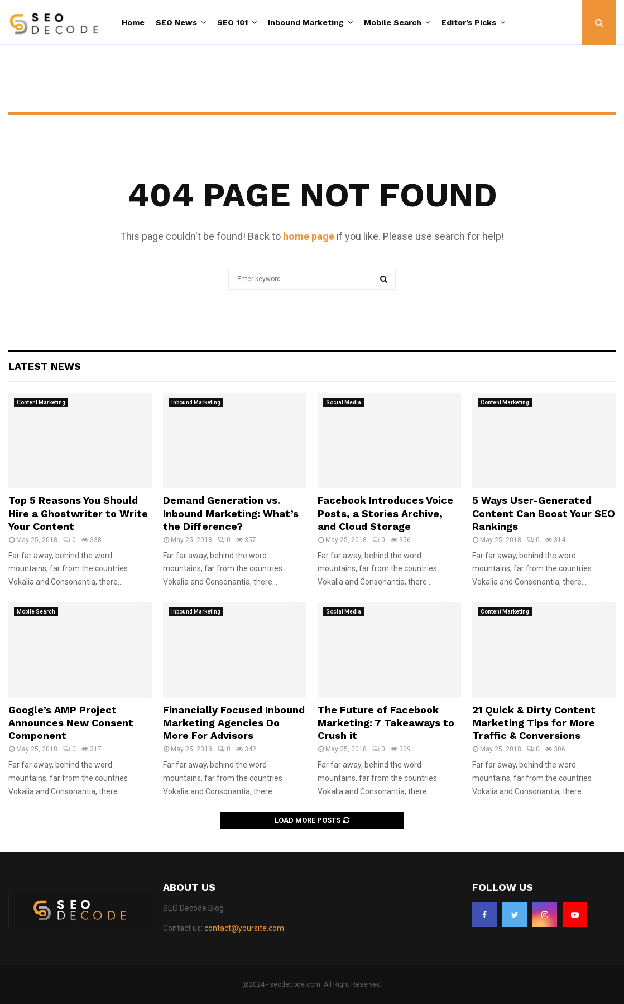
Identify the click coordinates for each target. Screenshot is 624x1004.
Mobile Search (392, 22)
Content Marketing (41, 402)
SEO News (176, 22)
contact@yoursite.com (244, 928)
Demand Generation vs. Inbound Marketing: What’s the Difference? (231, 513)
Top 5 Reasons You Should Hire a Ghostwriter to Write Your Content (78, 513)
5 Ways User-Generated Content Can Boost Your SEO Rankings (543, 513)
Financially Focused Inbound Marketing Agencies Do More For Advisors (234, 723)
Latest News (44, 366)
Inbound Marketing (306, 22)
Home (133, 22)
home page (308, 236)
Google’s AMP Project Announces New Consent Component (70, 723)
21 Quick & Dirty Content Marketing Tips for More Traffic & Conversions (534, 723)
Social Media (343, 402)
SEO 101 (232, 22)
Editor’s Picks (468, 22)
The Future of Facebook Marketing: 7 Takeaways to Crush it (386, 723)
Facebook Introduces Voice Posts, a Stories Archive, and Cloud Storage (385, 513)
